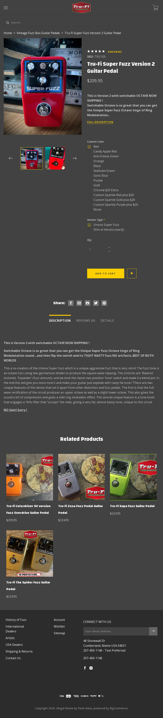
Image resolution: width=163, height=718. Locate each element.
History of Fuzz (16, 620)
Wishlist (59, 626)
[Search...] (81, 22)
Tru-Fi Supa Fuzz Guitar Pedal (132, 506)
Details (107, 321)
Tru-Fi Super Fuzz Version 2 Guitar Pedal (93, 33)
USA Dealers (14, 645)
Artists (10, 638)
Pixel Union (85, 708)
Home (8, 33)
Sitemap (59, 633)
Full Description (100, 122)
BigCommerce (119, 708)
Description (60, 321)
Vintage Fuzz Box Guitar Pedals (39, 33)
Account (59, 620)
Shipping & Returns (19, 651)
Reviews (115, 51)
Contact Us (13, 658)
